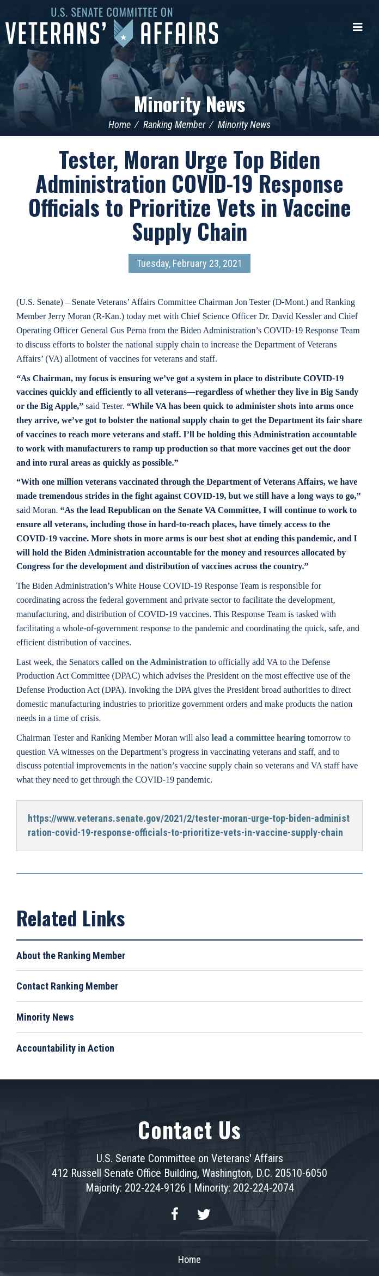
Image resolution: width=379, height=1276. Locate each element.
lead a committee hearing (258, 737)
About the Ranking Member (70, 955)
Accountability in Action (65, 1048)
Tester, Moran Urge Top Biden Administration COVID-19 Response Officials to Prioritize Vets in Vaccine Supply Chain (189, 195)
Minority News (189, 103)
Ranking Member (174, 124)
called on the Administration (154, 662)
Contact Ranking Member (67, 986)
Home (119, 124)
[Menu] (358, 27)
